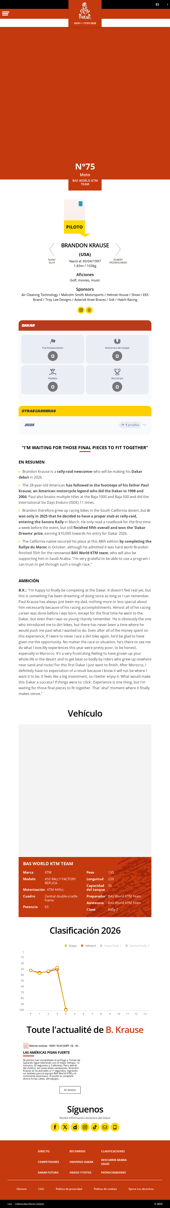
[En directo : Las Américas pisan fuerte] (52, 1068)
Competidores (48, 1162)
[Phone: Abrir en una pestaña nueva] (114, 1127)
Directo (44, 1151)
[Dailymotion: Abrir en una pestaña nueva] (75, 1127)
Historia (22, 1189)
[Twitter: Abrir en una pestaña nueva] (65, 1127)
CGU (41, 1189)
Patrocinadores (113, 1172)
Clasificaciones (113, 1151)
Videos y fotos (80, 1172)
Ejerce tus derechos (141, 1189)
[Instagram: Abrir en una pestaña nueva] (85, 1127)
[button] (159, 4)
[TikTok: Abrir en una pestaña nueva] (95, 1127)
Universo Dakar (81, 1162)
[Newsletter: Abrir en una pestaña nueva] (104, 1127)
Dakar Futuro (48, 1172)
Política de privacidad (69, 1189)
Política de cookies (105, 1189)
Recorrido (77, 1151)
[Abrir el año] (85, 425)
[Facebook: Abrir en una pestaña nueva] (55, 1127)
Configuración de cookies (29, 1204)
